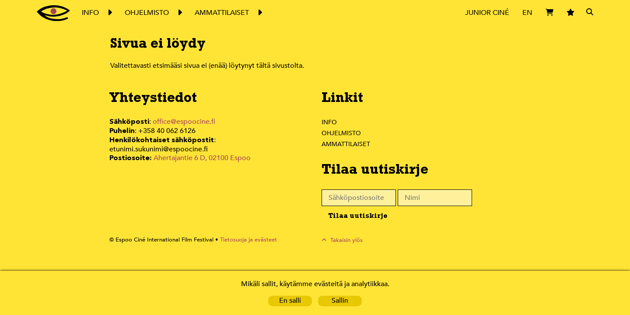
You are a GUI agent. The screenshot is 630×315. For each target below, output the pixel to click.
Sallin (340, 300)
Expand (109, 12)
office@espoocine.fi (184, 122)
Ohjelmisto (342, 133)
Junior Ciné (487, 12)
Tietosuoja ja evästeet (243, 240)
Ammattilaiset (346, 143)
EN (527, 12)
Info (329, 122)
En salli (290, 300)
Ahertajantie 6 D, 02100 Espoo (201, 148)
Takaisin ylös (347, 240)
